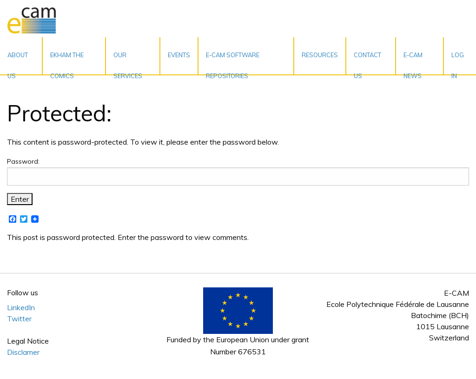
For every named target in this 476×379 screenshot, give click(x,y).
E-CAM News (413, 62)
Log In (457, 62)
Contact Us (367, 62)
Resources (320, 55)
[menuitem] (21, 55)
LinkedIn (21, 307)
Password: (238, 171)
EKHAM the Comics (67, 62)
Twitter (19, 318)
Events (179, 55)
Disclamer (23, 352)
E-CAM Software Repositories (232, 62)
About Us (17, 62)
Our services (127, 62)
